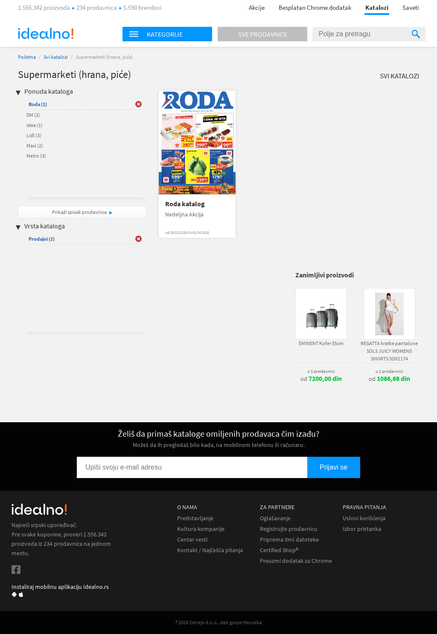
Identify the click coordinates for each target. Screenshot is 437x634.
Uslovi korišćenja (364, 518)
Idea (34, 125)
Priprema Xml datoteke (289, 539)
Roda (38, 104)
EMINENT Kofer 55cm (321, 343)
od (321, 379)
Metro (36, 156)
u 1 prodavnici (321, 371)
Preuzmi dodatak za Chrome (296, 561)
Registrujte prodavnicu (289, 529)
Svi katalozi (56, 57)
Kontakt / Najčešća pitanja (210, 550)
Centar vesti (192, 539)
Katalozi (376, 7)
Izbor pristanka (362, 529)
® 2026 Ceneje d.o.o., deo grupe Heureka (218, 622)
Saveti (410, 7)
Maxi (34, 145)
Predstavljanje (195, 518)
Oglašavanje (275, 518)
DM (33, 115)
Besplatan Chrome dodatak (315, 7)
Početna (27, 57)
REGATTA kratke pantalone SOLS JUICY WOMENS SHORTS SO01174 (389, 351)
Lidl (33, 135)
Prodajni (42, 239)
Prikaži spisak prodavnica (79, 212)
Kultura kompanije (200, 529)
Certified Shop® (279, 550)
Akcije (257, 7)
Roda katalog (185, 204)
